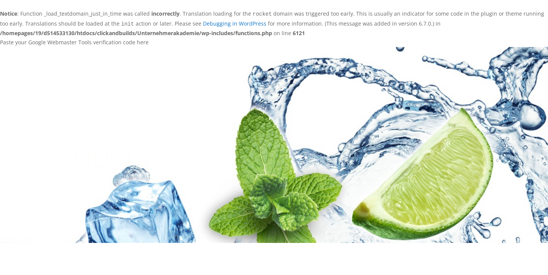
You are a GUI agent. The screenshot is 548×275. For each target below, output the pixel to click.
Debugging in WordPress (234, 23)
